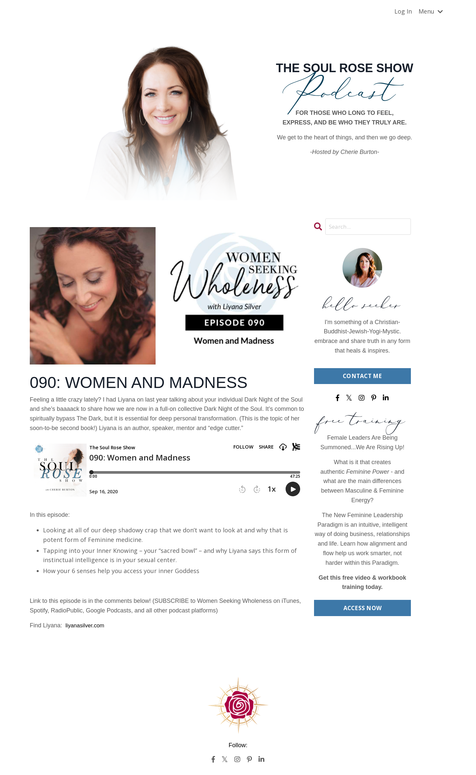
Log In (403, 11)
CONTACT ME (362, 377)
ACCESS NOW (362, 609)
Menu (430, 11)
